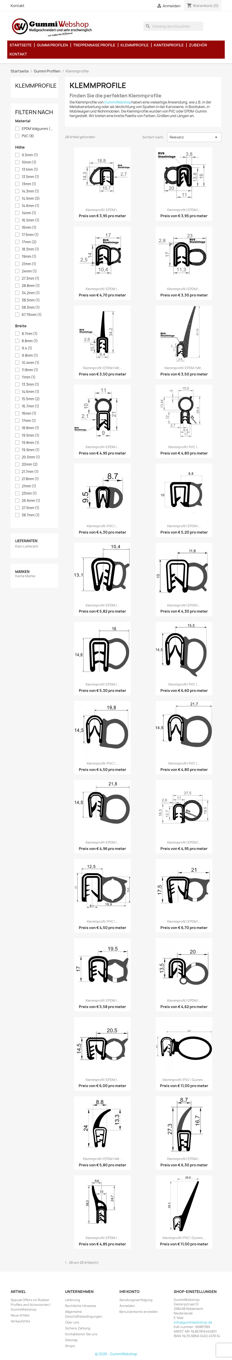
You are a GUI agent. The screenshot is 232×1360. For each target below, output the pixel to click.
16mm (29, 227)
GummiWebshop (117, 102)
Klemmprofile (135, 45)
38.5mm (31, 300)
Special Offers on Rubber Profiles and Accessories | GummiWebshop (31, 1305)
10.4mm (30, 363)
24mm (29, 271)
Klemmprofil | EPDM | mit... (102, 368)
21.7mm (30, 471)
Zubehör (198, 45)
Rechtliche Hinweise (80, 1306)
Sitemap (71, 1340)
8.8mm (30, 341)
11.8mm (30, 370)
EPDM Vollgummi (37, 129)
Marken (22, 571)
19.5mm (30, 435)
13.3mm (30, 384)
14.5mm (31, 198)
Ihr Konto (129, 1291)
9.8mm (30, 355)
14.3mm (30, 191)
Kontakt (17, 5)
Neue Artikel (20, 1315)
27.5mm (30, 508)
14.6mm (30, 206)
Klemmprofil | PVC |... (184, 447)
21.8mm (30, 479)
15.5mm (31, 399)
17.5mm (30, 235)
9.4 (27, 348)
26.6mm (31, 500)
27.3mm (30, 278)
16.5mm (30, 220)
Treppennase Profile (94, 45)
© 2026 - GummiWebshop (116, 1354)
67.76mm (32, 315)
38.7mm (31, 515)
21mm (29, 264)
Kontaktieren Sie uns (81, 1334)
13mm (29, 184)
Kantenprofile (169, 45)
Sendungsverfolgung (135, 1300)
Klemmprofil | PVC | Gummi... (184, 1080)
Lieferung (72, 1300)
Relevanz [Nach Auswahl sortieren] (194, 137)
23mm (29, 493)
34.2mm (31, 293)
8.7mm (30, 334)
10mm (29, 162)
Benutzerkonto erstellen (138, 1311)
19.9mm (31, 450)
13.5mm (30, 177)
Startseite (21, 45)
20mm (30, 464)
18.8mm (30, 428)
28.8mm (31, 286)
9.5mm (30, 155)
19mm (29, 256)
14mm (29, 213)
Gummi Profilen (52, 45)
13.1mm (30, 169)
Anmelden (127, 1306)
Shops (70, 1346)
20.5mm (31, 457)
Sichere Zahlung (77, 1328)
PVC (28, 136)
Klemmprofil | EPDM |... (102, 210)
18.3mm (30, 249)
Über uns (72, 1322)
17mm (29, 242)
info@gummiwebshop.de (193, 1322)
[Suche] (173, 26)
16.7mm (30, 406)
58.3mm (31, 307)
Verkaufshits (20, 1321)
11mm (29, 377)
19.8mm (30, 442)
